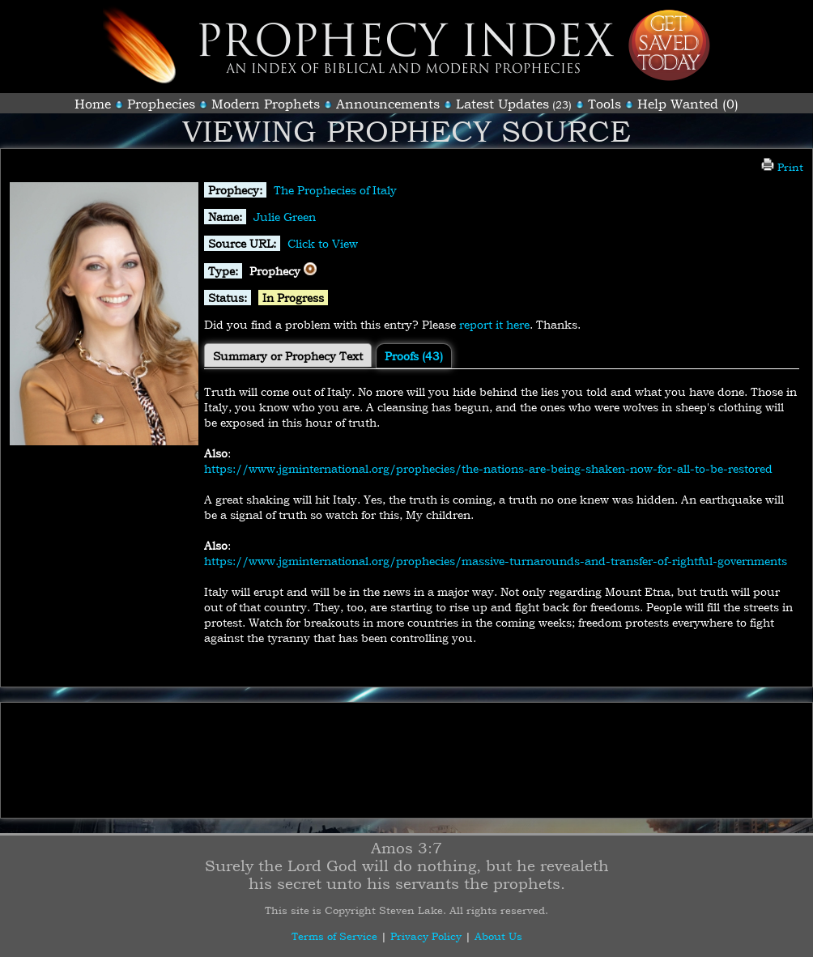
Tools (604, 104)
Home (92, 104)
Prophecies (161, 104)
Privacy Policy (426, 936)
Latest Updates (502, 104)
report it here (494, 324)
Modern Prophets (265, 104)
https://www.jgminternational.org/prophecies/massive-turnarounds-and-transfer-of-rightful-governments (495, 560)
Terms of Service (334, 936)
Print (782, 167)
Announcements (388, 104)
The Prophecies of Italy (335, 190)
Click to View (322, 243)
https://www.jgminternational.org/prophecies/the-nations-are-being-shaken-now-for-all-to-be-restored (488, 468)
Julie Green (284, 216)
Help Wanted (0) (688, 104)
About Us (498, 936)
